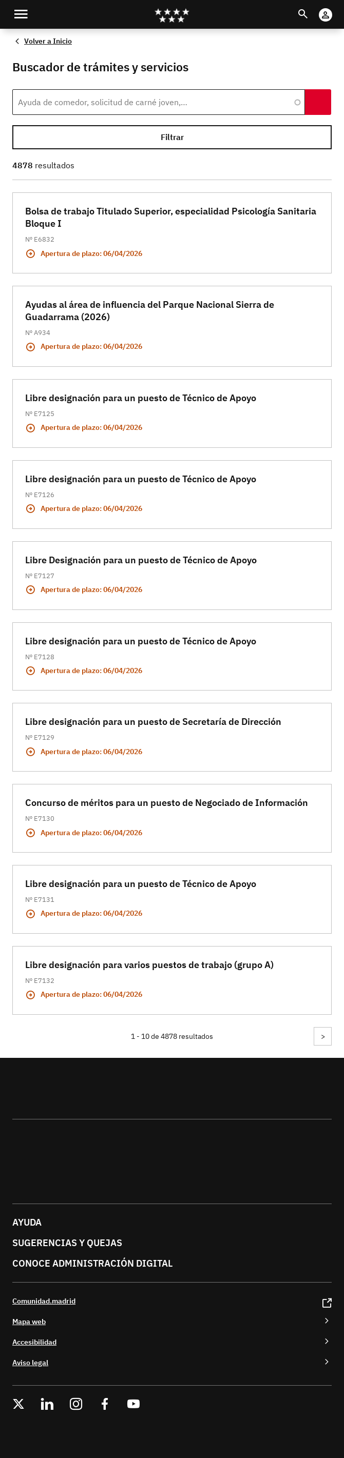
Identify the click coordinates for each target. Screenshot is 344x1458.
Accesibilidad (34, 1342)
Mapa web (29, 1321)
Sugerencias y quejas (67, 1243)
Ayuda (27, 1222)
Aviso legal (30, 1362)
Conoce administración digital (92, 1263)
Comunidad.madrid (43, 1301)
